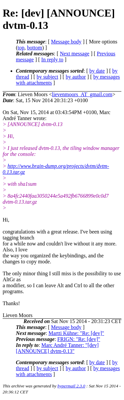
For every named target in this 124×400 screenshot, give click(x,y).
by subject (47, 77)
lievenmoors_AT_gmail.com (82, 94)
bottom (34, 47)
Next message (74, 53)
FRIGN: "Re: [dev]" (78, 339)
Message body (66, 41)
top (21, 47)
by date (97, 71)
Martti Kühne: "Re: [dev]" (76, 333)
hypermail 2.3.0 (71, 385)
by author (76, 77)
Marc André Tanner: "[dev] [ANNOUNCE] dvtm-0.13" (57, 348)
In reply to (52, 59)
